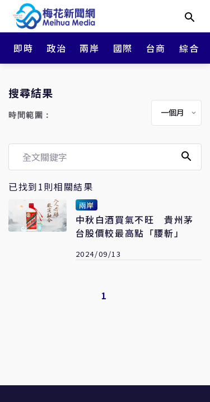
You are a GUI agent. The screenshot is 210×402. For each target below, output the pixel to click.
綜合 (189, 48)
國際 (123, 48)
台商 (156, 48)
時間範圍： (30, 115)
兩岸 (89, 48)
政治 (56, 48)
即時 (23, 48)
